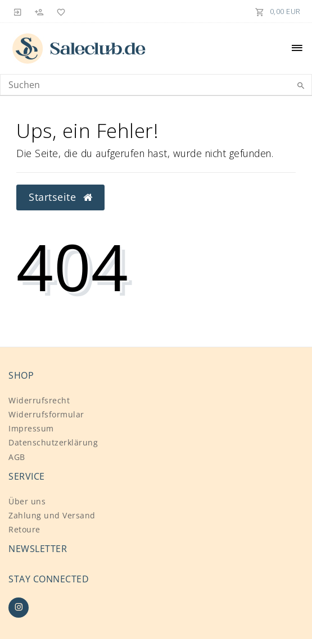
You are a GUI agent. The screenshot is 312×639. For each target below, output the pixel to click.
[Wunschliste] (59, 11)
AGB (16, 457)
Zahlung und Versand (52, 515)
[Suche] (300, 86)
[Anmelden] (18, 11)
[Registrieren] (39, 11)
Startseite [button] (60, 197)
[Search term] (156, 84)
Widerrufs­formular (46, 414)
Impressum (31, 428)
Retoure (24, 529)
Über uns (27, 501)
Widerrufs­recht (39, 400)
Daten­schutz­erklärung (53, 442)
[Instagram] (18, 607)
